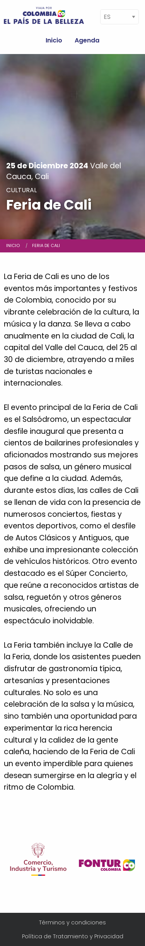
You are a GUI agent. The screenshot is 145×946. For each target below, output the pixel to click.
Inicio (13, 245)
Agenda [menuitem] (87, 40)
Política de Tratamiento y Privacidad (72, 936)
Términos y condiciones (72, 922)
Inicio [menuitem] (54, 40)
